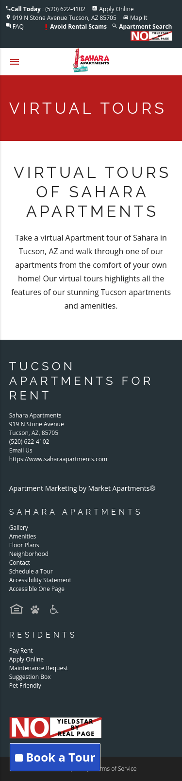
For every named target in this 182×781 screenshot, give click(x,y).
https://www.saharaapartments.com (58, 459)
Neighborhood (29, 554)
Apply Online (116, 9)
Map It (139, 18)
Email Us (21, 450)
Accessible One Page (37, 589)
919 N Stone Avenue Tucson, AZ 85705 (64, 18)
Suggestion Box (30, 677)
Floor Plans (24, 545)
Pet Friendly (25, 685)
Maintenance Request (38, 668)
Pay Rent (21, 650)
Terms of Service (114, 768)
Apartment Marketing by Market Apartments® (82, 488)
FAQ (18, 26)
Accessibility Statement (40, 580)
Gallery (18, 527)
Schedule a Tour (31, 571)
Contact (19, 562)
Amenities (22, 536)
